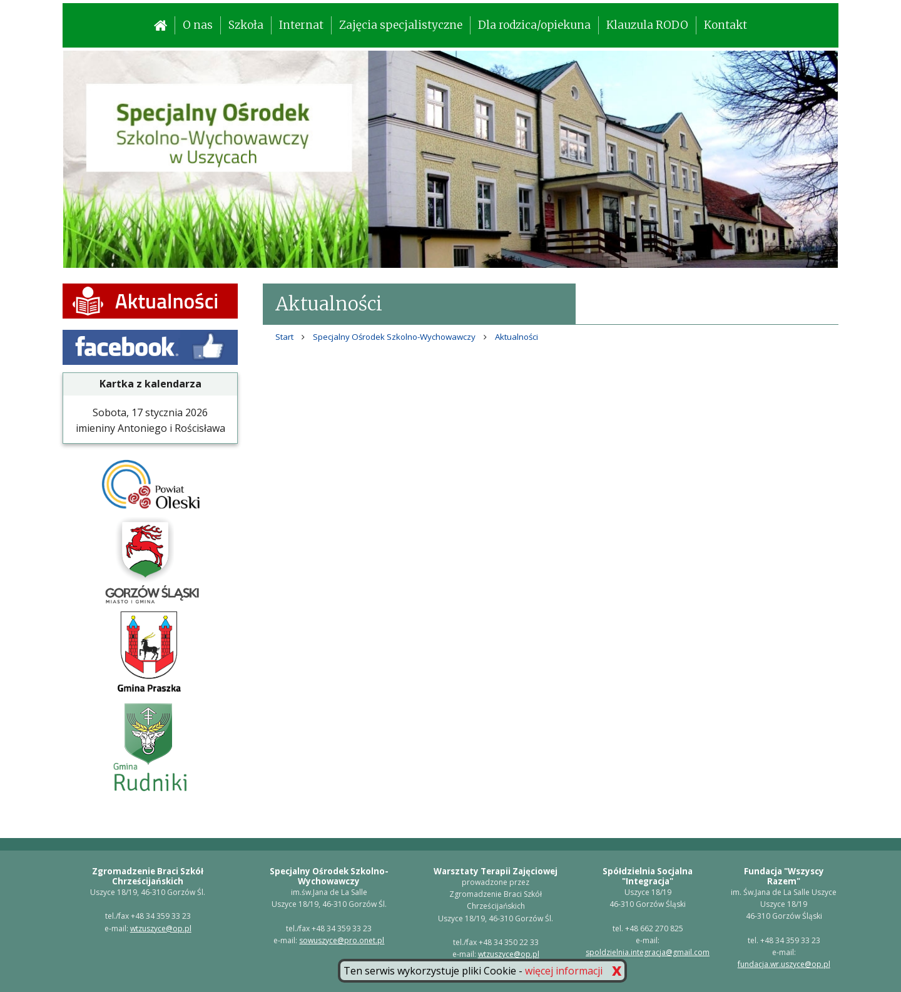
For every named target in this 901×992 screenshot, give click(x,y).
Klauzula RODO (647, 25)
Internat (301, 25)
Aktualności (516, 336)
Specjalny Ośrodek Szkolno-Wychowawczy (394, 336)
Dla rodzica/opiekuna (534, 25)
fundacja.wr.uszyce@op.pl (784, 964)
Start (284, 336)
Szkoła (245, 25)
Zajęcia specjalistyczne (400, 25)
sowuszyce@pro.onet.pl (341, 940)
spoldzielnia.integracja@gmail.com (648, 952)
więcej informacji (564, 971)
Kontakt (725, 25)
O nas (198, 25)
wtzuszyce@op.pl (160, 928)
